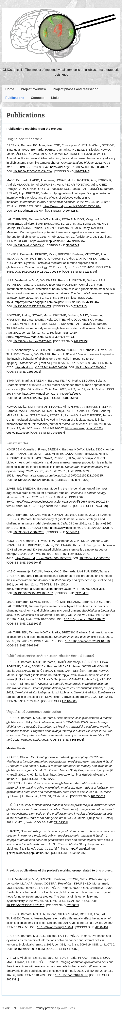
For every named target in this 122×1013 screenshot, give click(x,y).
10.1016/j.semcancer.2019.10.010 (87, 641)
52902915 (80, 306)
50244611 (72, 532)
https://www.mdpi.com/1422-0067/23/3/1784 (72, 206)
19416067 (57, 432)
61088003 (76, 739)
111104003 (69, 701)
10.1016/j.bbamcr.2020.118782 (84, 619)
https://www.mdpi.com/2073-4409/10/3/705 (43, 558)
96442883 (72, 210)
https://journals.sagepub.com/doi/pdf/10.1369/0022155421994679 (58, 302)
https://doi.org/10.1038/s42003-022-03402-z (79, 167)
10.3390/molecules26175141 (32, 341)
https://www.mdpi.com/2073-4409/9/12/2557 (51, 393)
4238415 (101, 927)
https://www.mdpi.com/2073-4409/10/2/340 (58, 241)
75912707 (49, 778)
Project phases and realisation (75, 89)
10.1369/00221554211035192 (33, 593)
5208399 (32, 645)
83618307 (81, 479)
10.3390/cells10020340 (28, 245)
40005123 (71, 398)
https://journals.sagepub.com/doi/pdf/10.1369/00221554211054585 (59, 475)
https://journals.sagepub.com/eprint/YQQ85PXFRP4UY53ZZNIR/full (59, 588)
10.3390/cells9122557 (28, 398)
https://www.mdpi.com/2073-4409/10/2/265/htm (81, 527)
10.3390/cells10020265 (28, 532)
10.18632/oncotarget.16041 (55, 927)
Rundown (26, 1008)
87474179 (100, 505)
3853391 (12, 979)
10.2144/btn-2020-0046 (90, 367)
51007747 (72, 245)
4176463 (72, 948)
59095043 (33, 562)
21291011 (33, 623)
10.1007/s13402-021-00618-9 (41, 271)
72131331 (60, 822)
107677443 (81, 171)
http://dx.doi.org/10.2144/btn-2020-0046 (41, 367)
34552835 (78, 852)
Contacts (37, 97)
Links (55, 97)
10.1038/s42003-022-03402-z (32, 171)
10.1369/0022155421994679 (32, 306)
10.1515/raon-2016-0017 (71, 975)
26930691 (33, 371)
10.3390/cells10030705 (94, 558)
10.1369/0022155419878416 (25, 905)
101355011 (98, 796)
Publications (14, 97)
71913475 (81, 593)
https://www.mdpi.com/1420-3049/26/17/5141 (44, 337)
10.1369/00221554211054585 (33, 479)
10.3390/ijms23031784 (28, 210)
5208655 (72, 905)
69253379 (89, 271)
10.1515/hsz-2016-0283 (29, 948)
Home (9, 89)
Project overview (33, 89)
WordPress (68, 1008)
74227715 (80, 341)
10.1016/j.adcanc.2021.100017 (51, 505)
